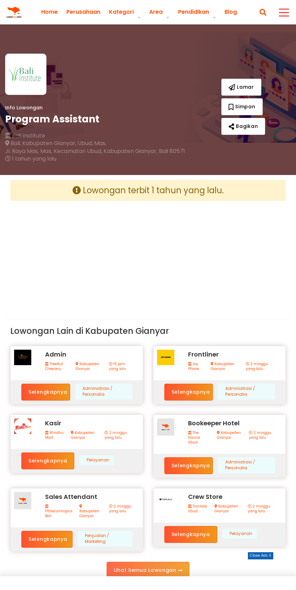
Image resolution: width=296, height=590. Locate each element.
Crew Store (205, 496)
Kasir (53, 423)
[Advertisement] (76, 254)
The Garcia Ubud (194, 437)
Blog (230, 12)
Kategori (121, 12)
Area (156, 12)
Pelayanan (98, 460)
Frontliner (203, 354)
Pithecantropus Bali (59, 511)
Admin (55, 354)
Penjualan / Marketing (97, 538)
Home (49, 12)
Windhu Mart (54, 435)
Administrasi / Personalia (97, 391)
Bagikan (243, 126)
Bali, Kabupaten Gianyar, (40, 143)
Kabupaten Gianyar (87, 366)
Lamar (241, 87)
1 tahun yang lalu (30, 159)
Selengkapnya (48, 392)
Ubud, (85, 143)
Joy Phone (193, 366)
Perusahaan (83, 12)
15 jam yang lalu (117, 366)
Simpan (242, 106)
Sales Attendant (71, 496)
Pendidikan (193, 12)
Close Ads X (260, 555)
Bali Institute (25, 136)
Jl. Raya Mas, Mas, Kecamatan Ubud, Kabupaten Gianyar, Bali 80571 (95, 151)
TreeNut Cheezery (54, 366)
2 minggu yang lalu (257, 366)
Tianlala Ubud (197, 509)
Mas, (100, 143)
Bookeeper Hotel (214, 423)
